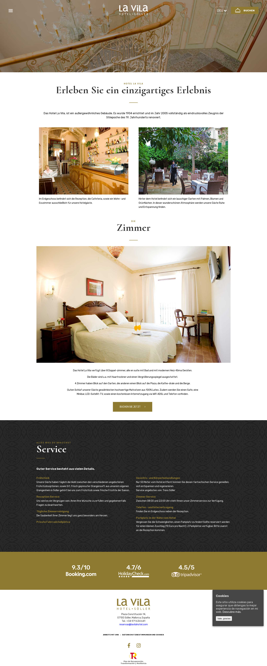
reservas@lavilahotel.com (133, 625)
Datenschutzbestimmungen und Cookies (143, 636)
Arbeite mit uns (111, 636)
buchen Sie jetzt (132, 407)
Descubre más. (232, 611)
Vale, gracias (223, 618)
